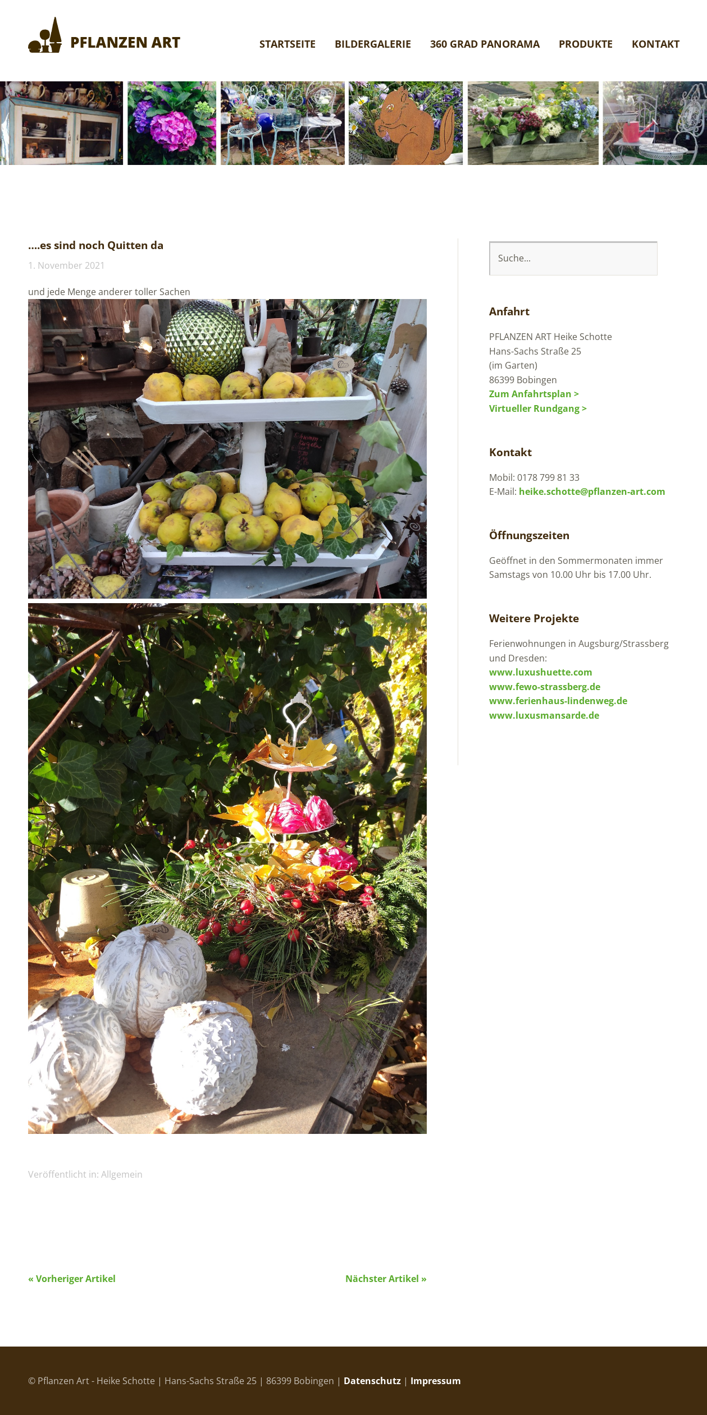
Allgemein (122, 1174)
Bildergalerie (373, 44)
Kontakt (655, 44)
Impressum (435, 1381)
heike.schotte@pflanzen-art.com (592, 491)
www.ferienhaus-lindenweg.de (558, 701)
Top (667, 1380)
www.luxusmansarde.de (544, 715)
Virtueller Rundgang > (538, 408)
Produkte (586, 44)
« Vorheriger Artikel (72, 1278)
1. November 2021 (66, 265)
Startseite (287, 44)
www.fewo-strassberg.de (544, 687)
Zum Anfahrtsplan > (534, 394)
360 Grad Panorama (485, 44)
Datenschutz (372, 1381)
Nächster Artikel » (386, 1278)
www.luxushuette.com (540, 672)
